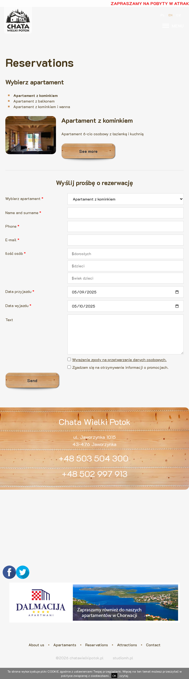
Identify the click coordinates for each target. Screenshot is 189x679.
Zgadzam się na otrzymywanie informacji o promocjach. (120, 367)
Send (32, 380)
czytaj (123, 675)
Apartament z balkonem (34, 101)
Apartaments (64, 644)
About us (36, 644)
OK (114, 675)
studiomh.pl (123, 657)
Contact (153, 644)
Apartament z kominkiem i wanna (41, 106)
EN (170, 15)
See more (88, 151)
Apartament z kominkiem (35, 95)
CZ (178, 15)
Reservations (96, 644)
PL (162, 15)
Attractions (127, 644)
